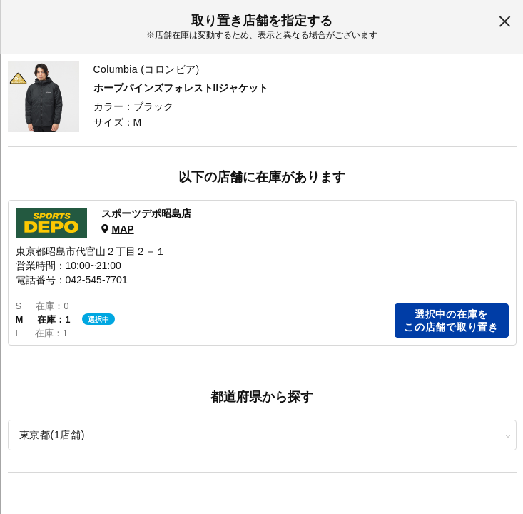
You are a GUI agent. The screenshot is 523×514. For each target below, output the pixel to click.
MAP (122, 229)
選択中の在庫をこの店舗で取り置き (451, 320)
